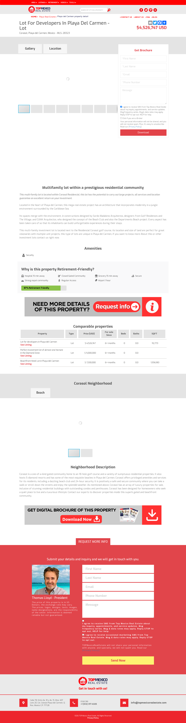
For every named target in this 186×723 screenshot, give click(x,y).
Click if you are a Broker (131, 118)
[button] (115, 56)
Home (34, 16)
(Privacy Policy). (91, 650)
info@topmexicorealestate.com (148, 702)
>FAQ (147, 17)
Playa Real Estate (47, 16)
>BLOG (154, 17)
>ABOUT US (139, 17)
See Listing (26, 344)
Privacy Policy (135, 127)
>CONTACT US (126, 17)
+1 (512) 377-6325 (89, 704)
